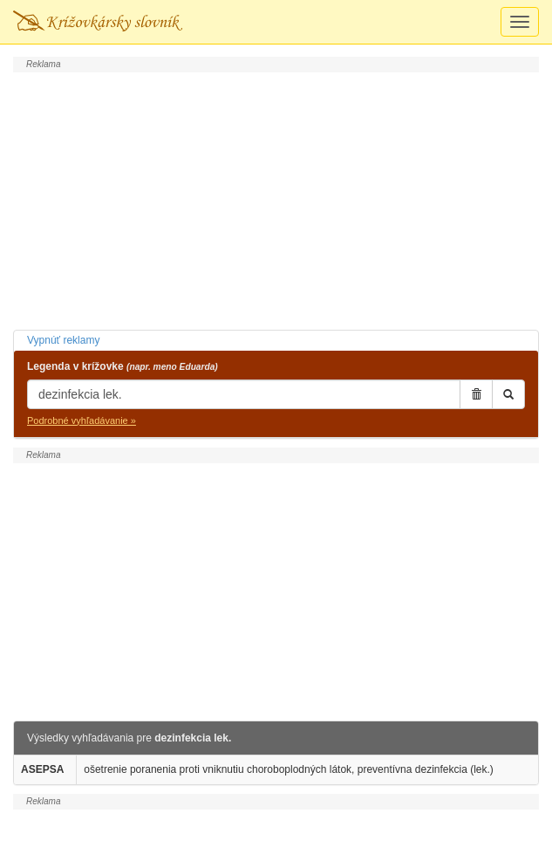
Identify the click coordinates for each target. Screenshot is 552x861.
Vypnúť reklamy (63, 340)
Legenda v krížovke (122, 366)
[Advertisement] (276, 199)
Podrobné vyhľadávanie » (81, 420)
